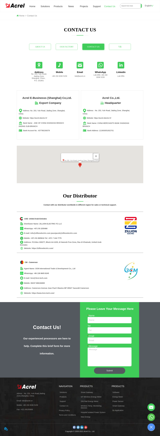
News (71, 6)
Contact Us (109, 6)
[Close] (96, 156)
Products (58, 6)
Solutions (45, 6)
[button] (80, 165)
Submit (109, 371)
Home (32, 6)
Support (97, 6)
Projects (84, 6)
